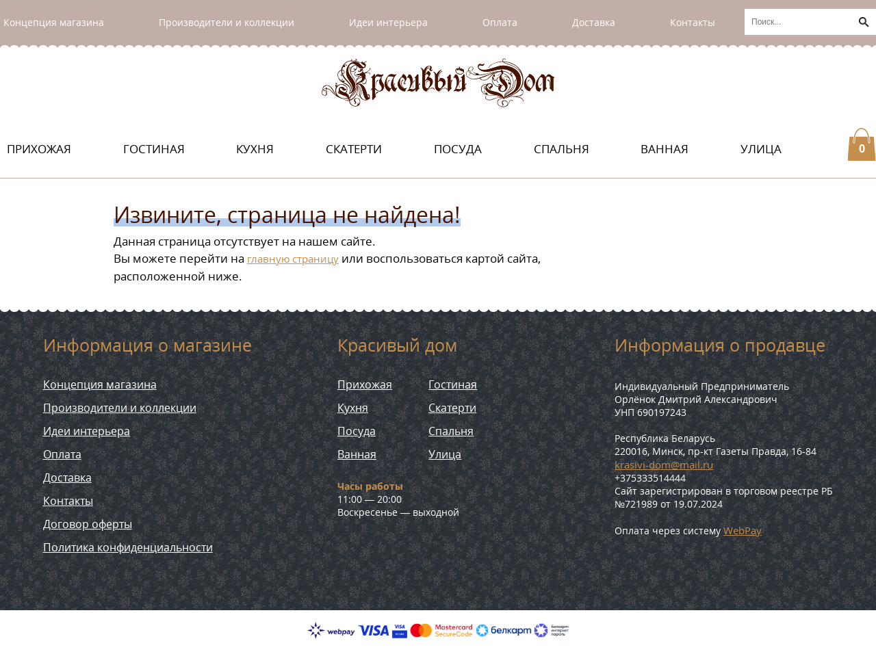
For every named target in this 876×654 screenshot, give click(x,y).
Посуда (458, 149)
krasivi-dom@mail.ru (664, 464)
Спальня (561, 149)
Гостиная (154, 149)
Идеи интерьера (388, 22)
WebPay (742, 530)
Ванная (664, 149)
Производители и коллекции (226, 22)
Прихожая (39, 149)
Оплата (499, 22)
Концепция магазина (53, 22)
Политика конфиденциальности (128, 547)
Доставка (593, 22)
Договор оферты (87, 524)
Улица (761, 149)
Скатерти (354, 149)
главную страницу (293, 258)
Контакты (692, 22)
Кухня (255, 149)
